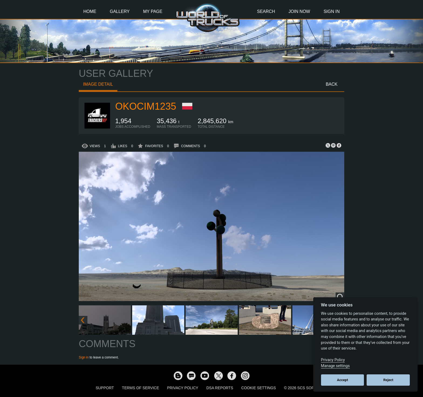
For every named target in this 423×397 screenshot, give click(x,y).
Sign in (84, 357)
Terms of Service (140, 388)
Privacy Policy (182, 388)
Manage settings (335, 366)
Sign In (331, 11)
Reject (388, 380)
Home (89, 11)
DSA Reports (219, 388)
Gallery (120, 11)
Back (331, 84)
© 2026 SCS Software (306, 388)
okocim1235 (145, 106)
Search (266, 11)
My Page (152, 11)
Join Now (299, 11)
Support (105, 388)
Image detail (98, 84)
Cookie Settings (258, 388)
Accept (342, 380)
